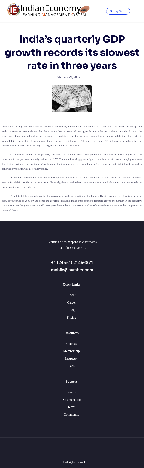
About (72, 295)
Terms (72, 407)
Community (71, 414)
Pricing (71, 317)
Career (71, 302)
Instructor (71, 358)
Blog (71, 310)
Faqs (71, 366)
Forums (71, 392)
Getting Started (118, 11)
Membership (71, 351)
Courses (71, 343)
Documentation (71, 399)
